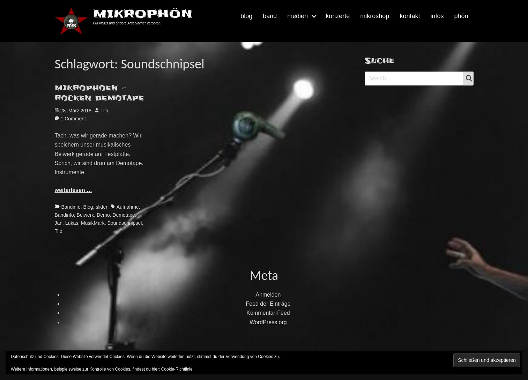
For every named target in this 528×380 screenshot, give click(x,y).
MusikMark (93, 223)
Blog (88, 207)
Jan (59, 223)
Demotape (123, 215)
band (270, 16)
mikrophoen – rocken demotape (99, 93)
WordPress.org (268, 322)
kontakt (410, 16)
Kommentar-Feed (268, 313)
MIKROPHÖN (143, 14)
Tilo (104, 110)
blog (246, 16)
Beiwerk (85, 215)
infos (437, 16)
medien (297, 16)
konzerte (338, 16)
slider (101, 207)
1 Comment (73, 118)
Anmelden (268, 295)
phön (461, 16)
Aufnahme (128, 207)
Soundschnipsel (124, 223)
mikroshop (374, 16)
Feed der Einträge (268, 304)
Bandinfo (71, 207)
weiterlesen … (73, 190)
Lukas (71, 223)
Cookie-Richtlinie (177, 369)
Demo (103, 215)
